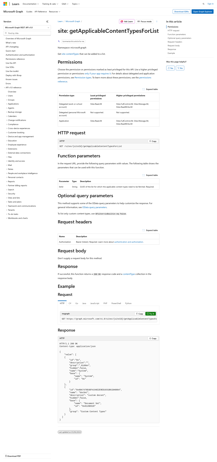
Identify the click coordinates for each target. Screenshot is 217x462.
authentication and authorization (128, 241)
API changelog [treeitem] (12, 46)
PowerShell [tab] (116, 303)
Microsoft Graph (73, 21)
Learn (60, 21)
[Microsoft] (5, 4)
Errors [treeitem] (8, 83)
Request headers (175, 41)
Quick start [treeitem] (10, 50)
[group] (108, 319)
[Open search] (203, 3)
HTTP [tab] (62, 303)
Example (171, 53)
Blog (39, 453)
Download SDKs (181, 11)
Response (172, 49)
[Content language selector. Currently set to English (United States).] (16, 446)
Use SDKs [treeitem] (10, 67)
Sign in (211, 3)
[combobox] (27, 27)
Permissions (173, 26)
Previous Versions (26, 453)
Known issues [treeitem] (11, 79)
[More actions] (156, 21)
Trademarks (119, 453)
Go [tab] (76, 303)
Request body (174, 45)
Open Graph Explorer (202, 11)
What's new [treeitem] (11, 42)
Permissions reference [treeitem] (15, 59)
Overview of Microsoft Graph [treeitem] (18, 38)
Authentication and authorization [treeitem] (20, 54)
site (63, 53)
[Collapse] (47, 21)
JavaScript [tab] (94, 303)
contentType (129, 273)
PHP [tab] (105, 303)
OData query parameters (94, 207)
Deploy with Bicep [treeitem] (13, 75)
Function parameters (177, 34)
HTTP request (173, 30)
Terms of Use (104, 453)
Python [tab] (128, 303)
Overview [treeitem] (12, 91)
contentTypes (72, 53)
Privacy (62, 453)
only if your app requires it (98, 73)
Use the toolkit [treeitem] (12, 71)
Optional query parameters (179, 38)
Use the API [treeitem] (11, 63)
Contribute (51, 453)
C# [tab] (70, 303)
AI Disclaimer (9, 453)
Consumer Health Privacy (82, 453)
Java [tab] (84, 303)
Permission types (83, 77)
